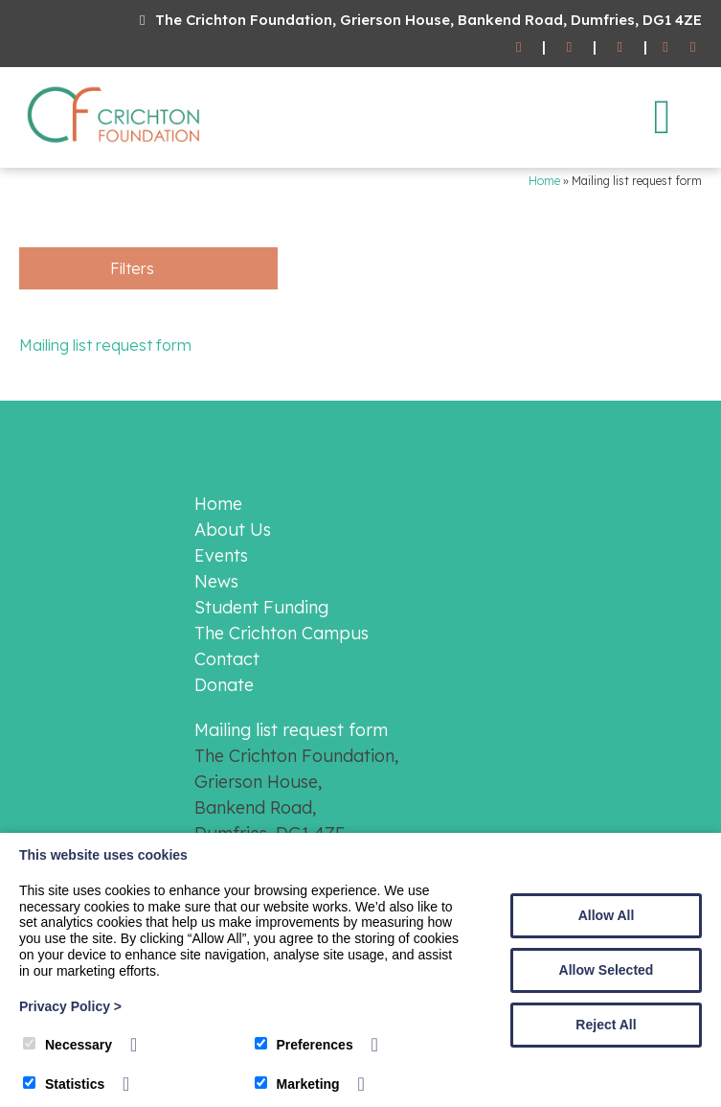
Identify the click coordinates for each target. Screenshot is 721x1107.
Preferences (304, 1044)
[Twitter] (693, 47)
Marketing (297, 1084)
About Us (232, 530)
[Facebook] (666, 47)
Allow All (606, 915)
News (216, 581)
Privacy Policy (70, 1006)
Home (544, 180)
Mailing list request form (105, 345)
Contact (226, 659)
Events (221, 555)
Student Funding (261, 607)
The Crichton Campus (281, 633)
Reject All (605, 1024)
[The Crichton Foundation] (115, 146)
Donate (224, 685)
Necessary (67, 1044)
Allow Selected (606, 970)
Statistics (63, 1084)
